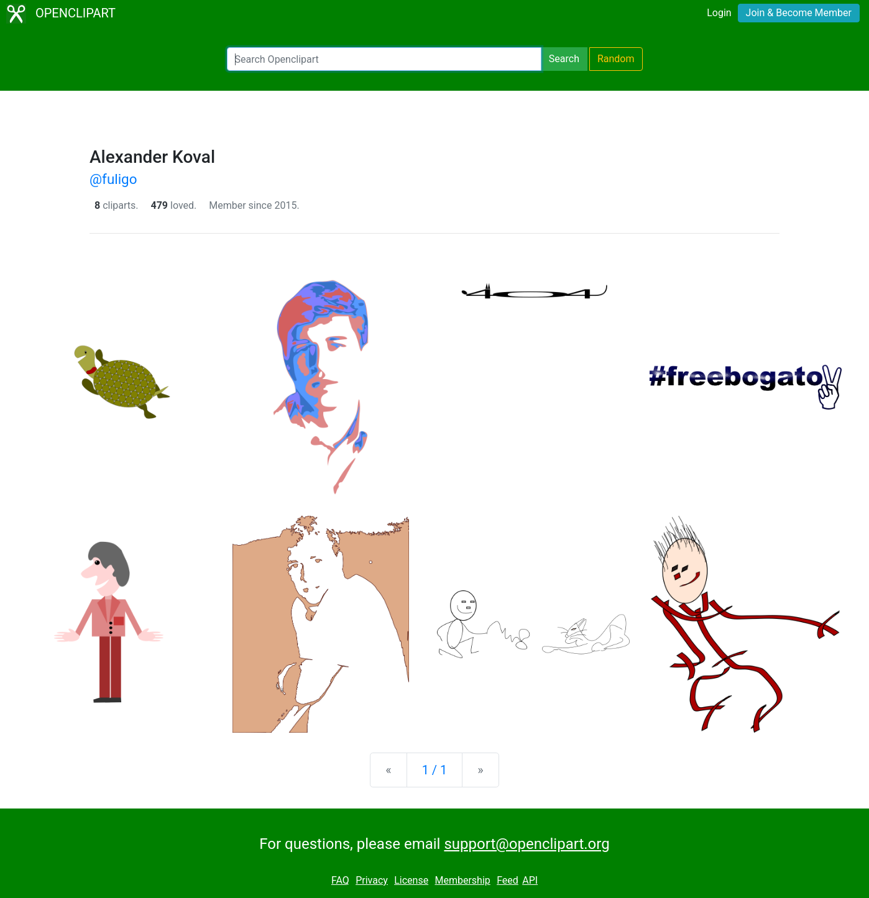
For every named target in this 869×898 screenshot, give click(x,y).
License (411, 880)
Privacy (372, 880)
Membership (462, 880)
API (530, 880)
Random (616, 59)
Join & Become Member (799, 13)
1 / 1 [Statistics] (435, 770)
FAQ (340, 880)
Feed (507, 880)
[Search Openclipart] (384, 59)
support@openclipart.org (526, 844)
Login (719, 13)
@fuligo (113, 179)
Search (564, 59)
